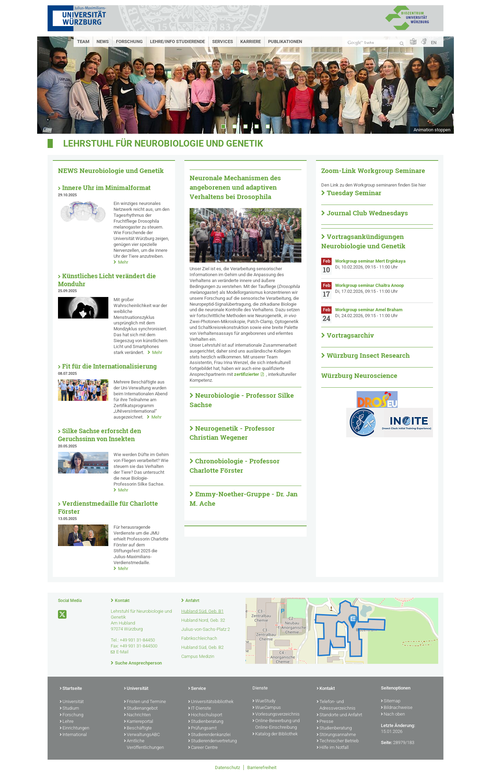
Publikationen (285, 41)
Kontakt (122, 600)
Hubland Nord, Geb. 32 (203, 620)
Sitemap (390, 701)
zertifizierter (246, 374)
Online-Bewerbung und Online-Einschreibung (276, 724)
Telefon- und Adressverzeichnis (336, 705)
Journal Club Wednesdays (367, 213)
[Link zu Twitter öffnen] (63, 615)
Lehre (67, 722)
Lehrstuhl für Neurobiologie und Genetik (163, 143)
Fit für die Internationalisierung (109, 366)
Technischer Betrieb (338, 741)
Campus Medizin (197, 656)
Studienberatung (205, 722)
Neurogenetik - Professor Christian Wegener (232, 433)
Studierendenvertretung (212, 741)
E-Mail (122, 651)
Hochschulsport (205, 715)
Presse (325, 722)
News (103, 41)
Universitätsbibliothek (210, 702)
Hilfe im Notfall (333, 748)
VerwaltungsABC (142, 735)
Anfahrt (192, 600)
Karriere (250, 41)
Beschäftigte (138, 728)
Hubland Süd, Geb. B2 (202, 647)
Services (222, 41)
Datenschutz (227, 767)
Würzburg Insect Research (368, 355)
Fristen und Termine (145, 702)
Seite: (386, 742)
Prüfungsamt (202, 728)
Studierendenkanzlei (209, 735)
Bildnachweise (397, 708)
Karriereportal (138, 722)
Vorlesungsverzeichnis (276, 714)
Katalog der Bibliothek (275, 734)
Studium (69, 708)
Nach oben (393, 714)
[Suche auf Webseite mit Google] (375, 43)
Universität (72, 702)
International (73, 735)
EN (433, 42)
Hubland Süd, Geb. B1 (202, 611)
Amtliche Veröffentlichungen (144, 744)
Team (83, 41)
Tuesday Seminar (354, 193)
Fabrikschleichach (199, 638)
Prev (49, 85)
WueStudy (263, 701)
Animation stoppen (432, 129)
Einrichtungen (74, 728)
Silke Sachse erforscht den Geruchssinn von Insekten (99, 435)
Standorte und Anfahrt (339, 715)
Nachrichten (137, 715)
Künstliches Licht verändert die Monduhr (107, 280)
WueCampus (266, 708)
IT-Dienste (199, 708)
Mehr (123, 262)
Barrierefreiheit (261, 767)
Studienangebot (141, 708)
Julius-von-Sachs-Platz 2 (205, 629)
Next (441, 85)
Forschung (129, 41)
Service (197, 689)
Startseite (71, 689)
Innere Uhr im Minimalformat (106, 188)
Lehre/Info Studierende (177, 41)
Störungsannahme (336, 735)
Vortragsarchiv (350, 335)
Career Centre (203, 748)
